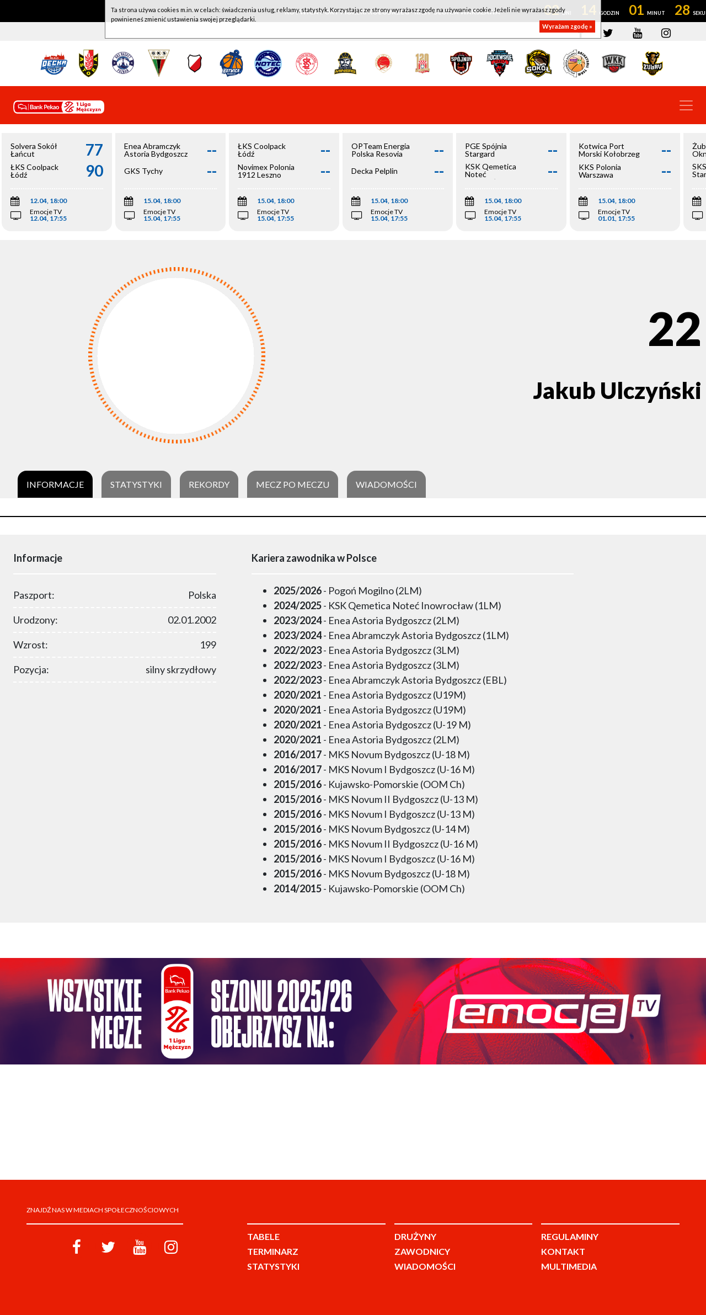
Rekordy (209, 484)
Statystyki (136, 484)
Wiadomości (386, 484)
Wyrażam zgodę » (567, 26)
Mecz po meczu (292, 484)
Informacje (55, 484)
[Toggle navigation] (686, 105)
